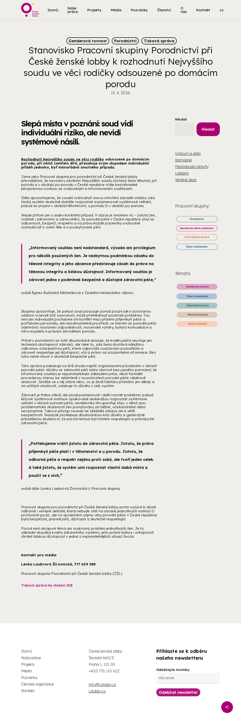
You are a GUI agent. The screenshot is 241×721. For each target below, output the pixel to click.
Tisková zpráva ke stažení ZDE (47, 585)
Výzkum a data (188, 153)
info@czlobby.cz (102, 684)
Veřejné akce (185, 179)
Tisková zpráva (159, 41)
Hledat (181, 119)
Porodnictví (125, 41)
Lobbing (182, 173)
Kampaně (183, 160)
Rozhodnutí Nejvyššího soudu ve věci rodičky (62, 159)
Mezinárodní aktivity (192, 166)
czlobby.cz (97, 691)
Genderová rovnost (88, 41)
